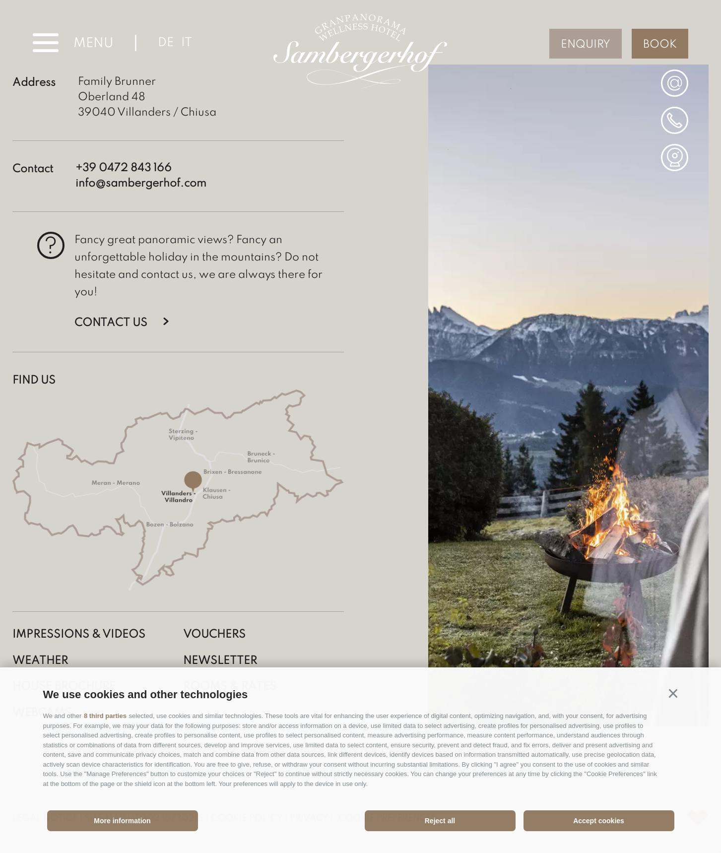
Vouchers (214, 634)
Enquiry (585, 44)
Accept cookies (598, 821)
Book (660, 44)
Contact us (110, 323)
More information (122, 821)
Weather (40, 661)
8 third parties (105, 716)
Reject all (440, 821)
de (166, 43)
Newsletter (220, 661)
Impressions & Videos (78, 634)
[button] (673, 693)
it (186, 43)
